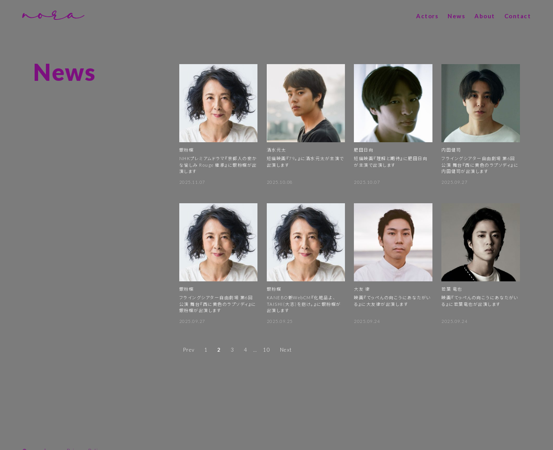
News (456, 15)
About (484, 15)
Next (286, 348)
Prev (189, 348)
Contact (517, 15)
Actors (427, 15)
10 (266, 348)
